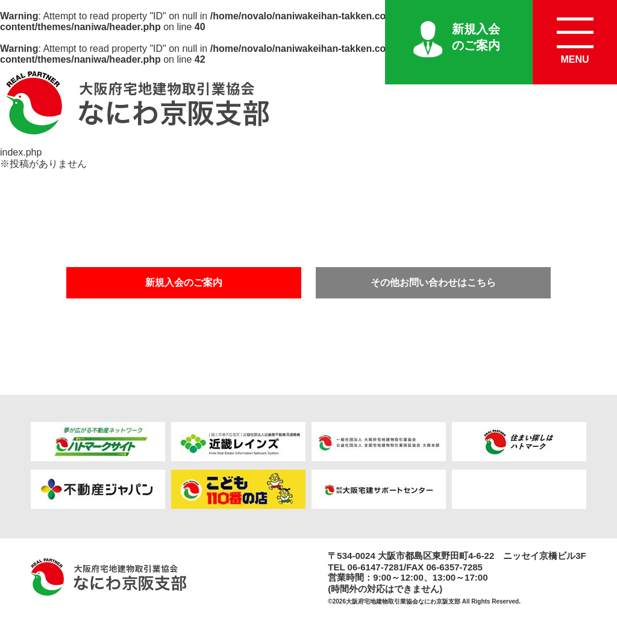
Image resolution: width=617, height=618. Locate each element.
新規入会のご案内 (476, 37)
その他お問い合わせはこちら (433, 282)
